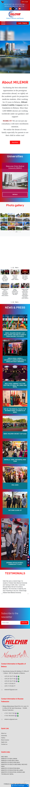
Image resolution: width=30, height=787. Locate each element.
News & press (5, 740)
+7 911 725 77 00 (19, 6)
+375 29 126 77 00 (9, 6)
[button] (17, 268)
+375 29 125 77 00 (19, 4)
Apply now (4, 742)
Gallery (3, 738)
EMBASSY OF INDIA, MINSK (9, 758)
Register (24, 23)
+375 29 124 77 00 (9, 4)
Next (29, 184)
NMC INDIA (4, 756)
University (4, 735)
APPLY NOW (24, 2)
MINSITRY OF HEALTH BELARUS (10, 762)
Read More (15, 145)
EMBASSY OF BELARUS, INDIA (10, 760)
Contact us (4, 744)
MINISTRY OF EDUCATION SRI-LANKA (12, 770)
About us (3, 733)
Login (19, 23)
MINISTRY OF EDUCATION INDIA (10, 768)
